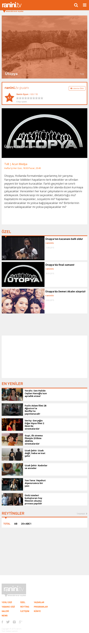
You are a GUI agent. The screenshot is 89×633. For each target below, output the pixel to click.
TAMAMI (81, 513)
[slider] (29, 98)
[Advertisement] (44, 357)
